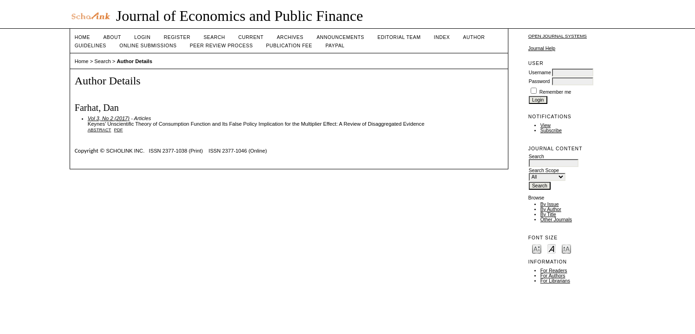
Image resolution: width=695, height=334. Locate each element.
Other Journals (556, 219)
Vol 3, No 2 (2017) (109, 118)
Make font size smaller (536, 248)
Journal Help (541, 48)
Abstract (99, 129)
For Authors (552, 275)
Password (539, 81)
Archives (290, 37)
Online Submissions (147, 45)
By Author (550, 209)
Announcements (340, 37)
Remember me (555, 92)
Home (82, 37)
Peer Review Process (221, 45)
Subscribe (551, 130)
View (545, 125)
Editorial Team (399, 37)
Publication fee (289, 45)
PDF (118, 129)
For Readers (553, 270)
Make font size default (551, 248)
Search (214, 37)
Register (177, 37)
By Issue (549, 204)
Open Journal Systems (557, 36)
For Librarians (555, 280)
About (112, 37)
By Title (548, 214)
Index (442, 37)
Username (540, 72)
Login (142, 37)
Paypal (334, 45)
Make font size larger (566, 248)
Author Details (134, 61)
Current (250, 37)
